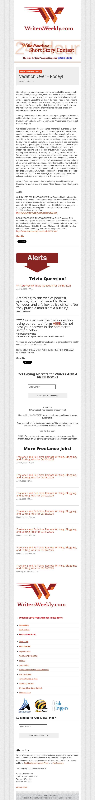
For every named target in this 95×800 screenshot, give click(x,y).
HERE (57, 323)
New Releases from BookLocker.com (34, 670)
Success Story (25, 692)
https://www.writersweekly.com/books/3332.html (36, 231)
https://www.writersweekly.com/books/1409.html (36, 213)
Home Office (24, 665)
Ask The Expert (25, 674)
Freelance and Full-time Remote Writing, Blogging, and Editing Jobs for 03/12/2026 (46, 549)
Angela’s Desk (25, 651)
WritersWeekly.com (50, 795)
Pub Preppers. (58, 763)
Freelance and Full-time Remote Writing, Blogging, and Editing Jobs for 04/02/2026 (46, 494)
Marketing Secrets (26, 683)
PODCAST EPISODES (28, 656)
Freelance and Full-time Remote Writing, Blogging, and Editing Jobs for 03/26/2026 (46, 512)
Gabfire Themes (65, 798)
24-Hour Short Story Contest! (30, 688)
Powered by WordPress (39, 798)
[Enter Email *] (42, 387)
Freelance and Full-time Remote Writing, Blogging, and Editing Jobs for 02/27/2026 (46, 567)
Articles (22, 661)
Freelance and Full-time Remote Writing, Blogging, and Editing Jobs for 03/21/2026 (46, 530)
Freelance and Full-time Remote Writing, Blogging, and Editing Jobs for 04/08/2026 (46, 476)
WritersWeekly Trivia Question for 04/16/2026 (43, 285)
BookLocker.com (30, 763)
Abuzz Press (43, 763)
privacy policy (21, 787)
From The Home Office (30, 72)
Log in (26, 798)
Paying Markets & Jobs (28, 679)
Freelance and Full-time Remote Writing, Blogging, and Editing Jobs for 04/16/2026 (46, 458)
